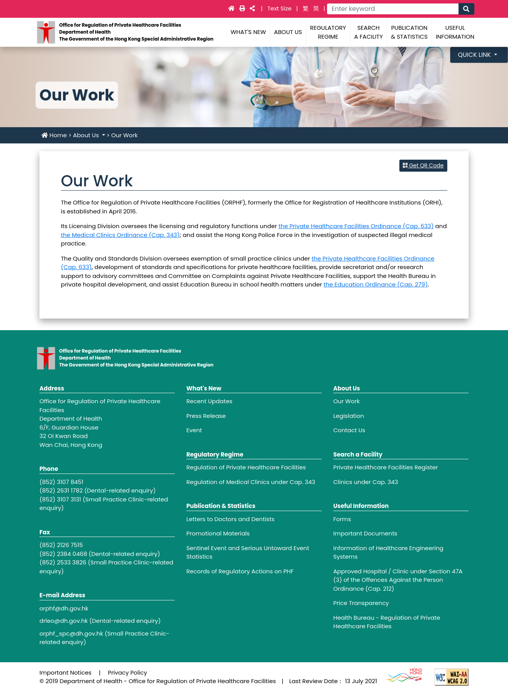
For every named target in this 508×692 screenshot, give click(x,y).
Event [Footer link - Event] (194, 430)
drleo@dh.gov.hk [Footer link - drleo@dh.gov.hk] (63, 621)
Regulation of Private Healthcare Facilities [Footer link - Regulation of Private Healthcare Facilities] (246, 467)
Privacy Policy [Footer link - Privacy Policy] (127, 672)
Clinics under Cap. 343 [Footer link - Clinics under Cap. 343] (365, 482)
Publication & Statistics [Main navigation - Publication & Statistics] (409, 32)
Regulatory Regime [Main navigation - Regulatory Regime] (328, 32)
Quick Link (475, 54)
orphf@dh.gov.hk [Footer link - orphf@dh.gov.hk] (64, 608)
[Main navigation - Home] (232, 8)
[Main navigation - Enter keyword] (393, 9)
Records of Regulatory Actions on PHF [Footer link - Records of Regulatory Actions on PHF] (240, 571)
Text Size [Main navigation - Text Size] (280, 8)
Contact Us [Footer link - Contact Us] (349, 430)
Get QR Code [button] (423, 165)
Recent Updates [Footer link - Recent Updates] (209, 401)
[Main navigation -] (243, 8)
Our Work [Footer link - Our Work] (346, 401)
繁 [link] (306, 8)
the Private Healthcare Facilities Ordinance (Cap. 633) (355, 226)
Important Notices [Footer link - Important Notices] (65, 672)
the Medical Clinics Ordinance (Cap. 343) (120, 235)
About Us (87, 135)
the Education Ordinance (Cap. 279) (376, 284)
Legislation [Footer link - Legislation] (348, 416)
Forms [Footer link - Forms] (342, 519)
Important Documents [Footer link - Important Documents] (365, 533)
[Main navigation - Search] (466, 9)
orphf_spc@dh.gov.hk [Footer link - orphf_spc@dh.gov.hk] (71, 633)
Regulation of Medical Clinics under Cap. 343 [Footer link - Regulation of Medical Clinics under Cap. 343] (250, 482)
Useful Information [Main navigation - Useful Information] (455, 32)
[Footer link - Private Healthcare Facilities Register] (401, 467)
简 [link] (316, 8)
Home (54, 135)
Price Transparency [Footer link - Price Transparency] (361, 603)
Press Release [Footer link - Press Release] (206, 416)
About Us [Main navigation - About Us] (288, 32)
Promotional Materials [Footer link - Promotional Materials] (218, 533)
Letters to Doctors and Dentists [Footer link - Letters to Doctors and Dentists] (230, 519)
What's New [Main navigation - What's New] (248, 32)
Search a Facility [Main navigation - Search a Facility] (368, 32)
